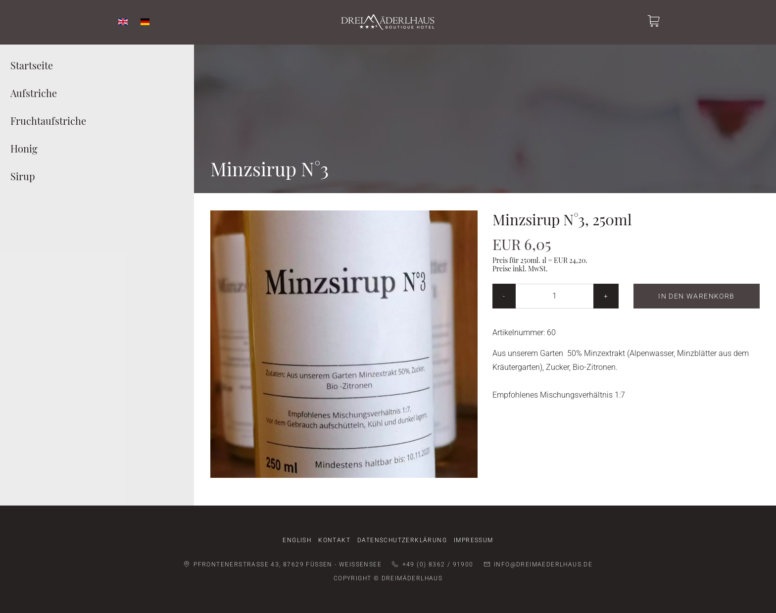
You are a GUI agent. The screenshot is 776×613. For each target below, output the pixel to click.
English (297, 540)
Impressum (473, 540)
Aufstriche (33, 93)
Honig (24, 148)
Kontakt (334, 540)
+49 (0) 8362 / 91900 (432, 564)
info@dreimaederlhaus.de (538, 564)
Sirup (22, 176)
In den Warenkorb (696, 296)
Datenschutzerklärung (402, 540)
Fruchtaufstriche (48, 120)
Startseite (31, 65)
